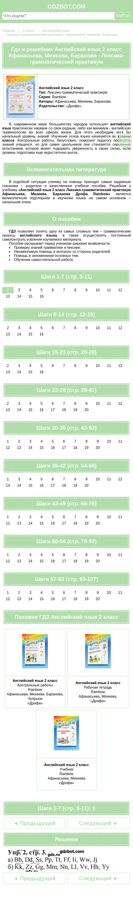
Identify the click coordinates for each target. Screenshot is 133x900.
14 (19, 296)
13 (8, 296)
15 (30, 296)
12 (120, 290)
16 (42, 296)
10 (98, 290)
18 (64, 410)
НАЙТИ (122, 16)
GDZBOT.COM (66, 6)
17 (53, 410)
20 (86, 410)
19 (75, 410)
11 (109, 290)
